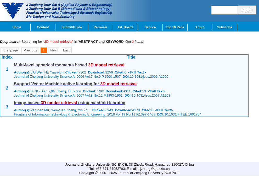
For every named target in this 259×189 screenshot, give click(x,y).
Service (150, 27)
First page (10, 50)
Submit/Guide (71, 27)
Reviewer (101, 27)
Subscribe (224, 27)
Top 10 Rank (175, 27)
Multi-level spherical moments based (69, 65)
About (200, 27)
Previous (30, 50)
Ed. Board (125, 27)
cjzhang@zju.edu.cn (154, 169)
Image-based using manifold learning (69, 103)
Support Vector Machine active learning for (75, 84)
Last (66, 50)
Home (16, 27)
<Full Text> (137, 72)
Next (53, 50)
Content (43, 27)
